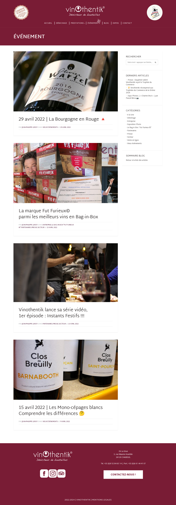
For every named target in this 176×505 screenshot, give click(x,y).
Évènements (94, 23)
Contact (127, 23)
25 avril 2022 (65, 127)
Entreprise (47, 224)
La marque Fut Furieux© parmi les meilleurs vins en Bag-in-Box (58, 214)
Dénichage (61, 23)
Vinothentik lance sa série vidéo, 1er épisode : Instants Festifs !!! (53, 313)
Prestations (77, 23)
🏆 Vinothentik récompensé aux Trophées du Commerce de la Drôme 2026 (140, 90)
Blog (106, 23)
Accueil (48, 23)
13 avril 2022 (52, 227)
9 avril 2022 (65, 421)
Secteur (41, 227)
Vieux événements (50, 127)
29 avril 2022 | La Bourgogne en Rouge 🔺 (62, 119)
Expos (116, 23)
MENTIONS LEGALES (102, 500)
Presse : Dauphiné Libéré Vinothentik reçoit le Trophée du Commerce (139, 82)
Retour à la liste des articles (137, 160)
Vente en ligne (133, 140)
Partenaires (26, 227)
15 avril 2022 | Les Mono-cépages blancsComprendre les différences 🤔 (61, 411)
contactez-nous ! (123, 474)
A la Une (130, 115)
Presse (34, 227)
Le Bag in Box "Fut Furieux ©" (139, 127)
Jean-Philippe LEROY (30, 127)
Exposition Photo (134, 124)
